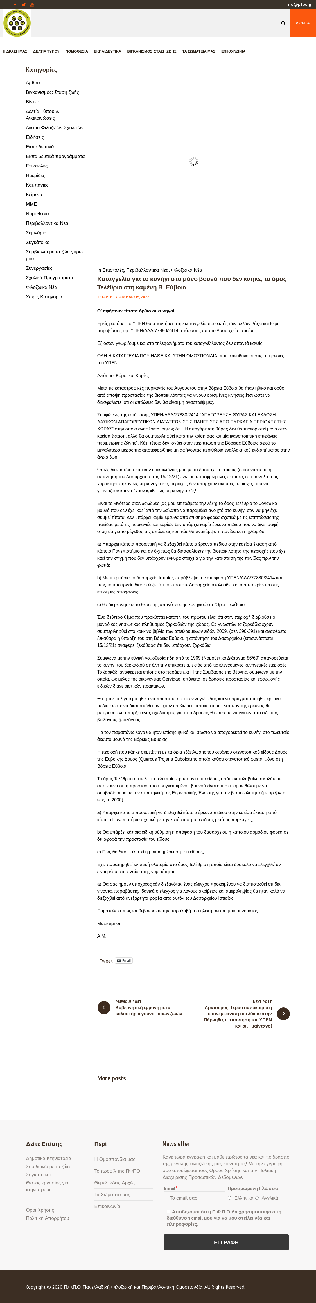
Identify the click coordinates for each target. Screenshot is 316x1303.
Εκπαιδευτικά (40, 147)
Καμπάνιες (37, 185)
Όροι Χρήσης (40, 1210)
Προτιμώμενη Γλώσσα (253, 1188)
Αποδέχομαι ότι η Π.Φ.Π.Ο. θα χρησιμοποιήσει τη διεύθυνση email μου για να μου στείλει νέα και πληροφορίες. (224, 1218)
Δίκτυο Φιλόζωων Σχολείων (54, 127)
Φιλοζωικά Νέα (186, 270)
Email (170, 1188)
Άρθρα (33, 83)
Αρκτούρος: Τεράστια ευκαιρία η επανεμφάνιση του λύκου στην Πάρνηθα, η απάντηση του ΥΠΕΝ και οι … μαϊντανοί (238, 1017)
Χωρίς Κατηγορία (44, 297)
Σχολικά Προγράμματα (49, 278)
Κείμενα (34, 194)
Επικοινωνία (107, 1206)
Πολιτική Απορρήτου (47, 1218)
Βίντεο (32, 102)
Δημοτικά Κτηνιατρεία (48, 1158)
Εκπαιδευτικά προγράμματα (55, 156)
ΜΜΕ (31, 204)
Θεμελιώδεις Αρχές (114, 1183)
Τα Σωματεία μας (112, 1194)
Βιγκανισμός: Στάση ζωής (52, 92)
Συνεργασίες (39, 268)
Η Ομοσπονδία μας (115, 1159)
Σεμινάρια (36, 233)
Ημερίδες (35, 175)
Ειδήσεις (35, 137)
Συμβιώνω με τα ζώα (48, 1166)
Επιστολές (113, 270)
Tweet (106, 960)
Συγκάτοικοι (38, 242)
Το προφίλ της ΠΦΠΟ (117, 1171)
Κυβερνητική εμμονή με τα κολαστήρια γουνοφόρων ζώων (149, 1010)
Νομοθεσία (37, 213)
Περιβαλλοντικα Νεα (147, 270)
